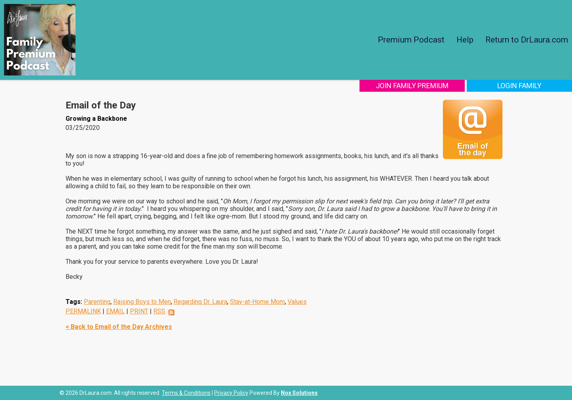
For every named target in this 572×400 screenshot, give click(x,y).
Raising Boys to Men (142, 301)
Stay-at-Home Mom (257, 301)
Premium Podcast (411, 39)
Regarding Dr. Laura (200, 301)
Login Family (519, 85)
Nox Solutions (299, 393)
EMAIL (115, 311)
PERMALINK (83, 311)
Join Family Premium (412, 85)
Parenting (97, 301)
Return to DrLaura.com (526, 39)
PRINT (139, 311)
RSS (159, 311)
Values (297, 301)
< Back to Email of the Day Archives (119, 326)
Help (464, 39)
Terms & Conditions (186, 393)
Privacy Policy (231, 393)
